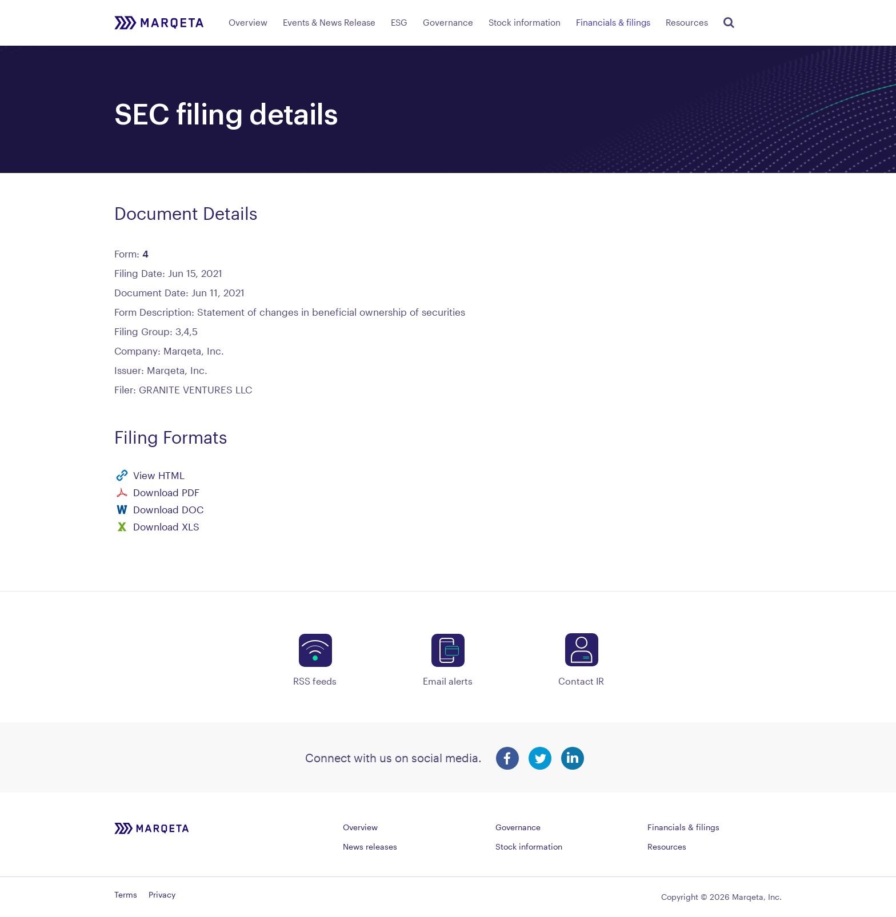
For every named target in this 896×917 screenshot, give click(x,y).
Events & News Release (329, 22)
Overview (248, 22)
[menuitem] (248, 20)
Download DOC (168, 509)
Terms (125, 894)
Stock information (525, 22)
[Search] (727, 20)
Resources (687, 22)
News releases (370, 846)
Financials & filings (613, 22)
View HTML (159, 475)
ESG (399, 22)
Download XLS (166, 526)
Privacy (162, 894)
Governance (448, 22)
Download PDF (166, 492)
